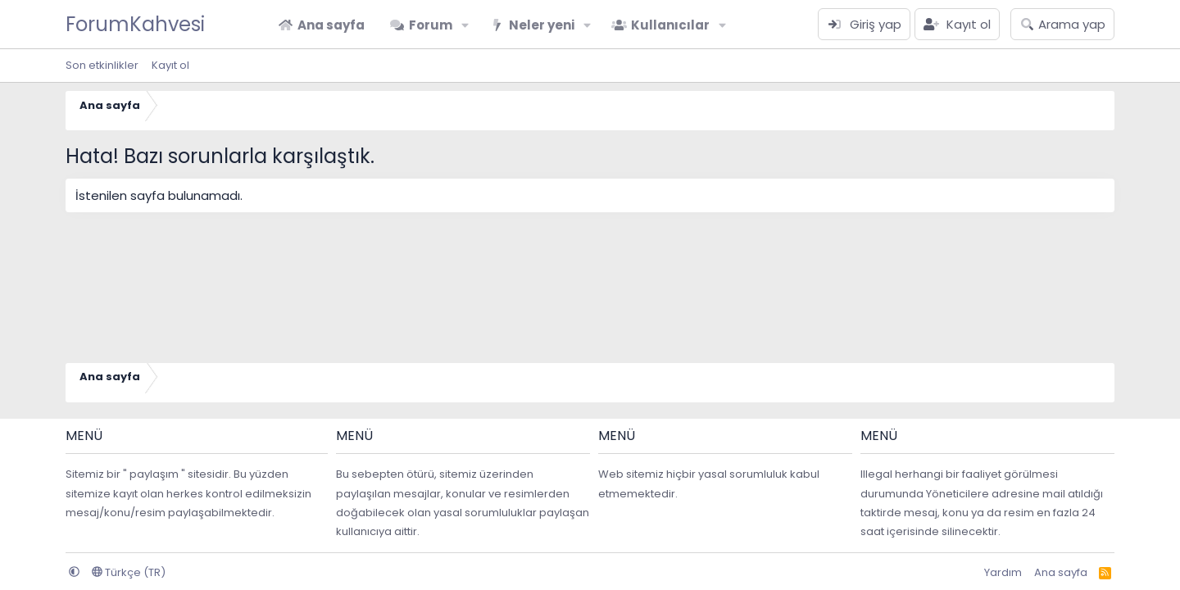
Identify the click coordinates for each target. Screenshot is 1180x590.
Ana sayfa (331, 25)
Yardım (1003, 572)
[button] (465, 25)
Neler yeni (541, 25)
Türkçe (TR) (129, 572)
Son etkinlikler (102, 65)
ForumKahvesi (135, 24)
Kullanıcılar (670, 25)
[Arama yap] (1062, 24)
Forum (430, 25)
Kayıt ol (170, 65)
